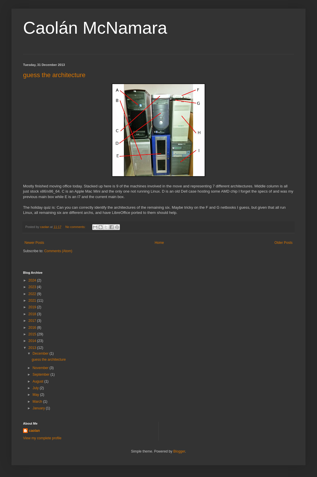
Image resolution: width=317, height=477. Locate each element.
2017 (33, 321)
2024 (33, 280)
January (39, 408)
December (41, 353)
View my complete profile (42, 438)
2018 (33, 314)
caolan (34, 431)
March (38, 402)
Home (159, 243)
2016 (33, 328)
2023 (33, 287)
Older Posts (283, 243)
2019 (33, 307)
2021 (33, 301)
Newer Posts (34, 243)
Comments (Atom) (58, 251)
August (38, 381)
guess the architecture (54, 75)
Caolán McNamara (95, 27)
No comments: (75, 227)
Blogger (179, 451)
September (41, 375)
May (36, 395)
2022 (33, 294)
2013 (33, 348)
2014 (33, 341)
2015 (33, 334)
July (36, 388)
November (41, 368)
